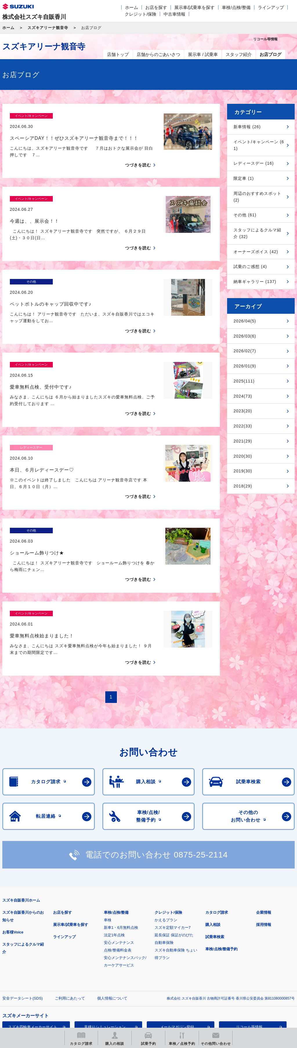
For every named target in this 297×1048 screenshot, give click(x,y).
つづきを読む (138, 155)
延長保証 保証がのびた (174, 864)
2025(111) (244, 381)
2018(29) (242, 486)
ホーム (131, 7)
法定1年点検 (114, 864)
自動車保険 (164, 872)
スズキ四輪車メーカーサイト (32, 956)
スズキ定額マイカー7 (173, 857)
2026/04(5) (244, 321)
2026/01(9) (244, 366)
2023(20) (242, 411)
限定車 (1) (243, 178)
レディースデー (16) (253, 163)
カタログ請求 (216, 842)
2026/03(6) (244, 336)
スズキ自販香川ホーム (21, 829)
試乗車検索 (214, 866)
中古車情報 (174, 14)
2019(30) (242, 471)
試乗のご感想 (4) (250, 266)
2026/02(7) (244, 351)
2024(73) (242, 396)
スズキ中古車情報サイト (32, 986)
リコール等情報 (249, 956)
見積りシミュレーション (105, 956)
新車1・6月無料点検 (121, 857)
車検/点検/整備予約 (221, 878)
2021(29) (242, 441)
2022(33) (242, 426)
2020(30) (242, 456)
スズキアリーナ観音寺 (48, 28)
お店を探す (156, 7)
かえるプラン (166, 849)
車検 (107, 849)
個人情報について (112, 927)
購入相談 (212, 854)
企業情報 (263, 842)
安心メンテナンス (119, 872)
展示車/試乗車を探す (194, 7)
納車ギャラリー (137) (254, 281)
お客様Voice (12, 861)
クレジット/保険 (140, 14)
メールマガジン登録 (177, 956)
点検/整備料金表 (117, 879)
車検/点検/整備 (236, 7)
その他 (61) (244, 215)
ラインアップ (271, 7)
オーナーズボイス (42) (255, 251)
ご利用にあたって (70, 927)
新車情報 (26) (247, 126)
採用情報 (263, 854)
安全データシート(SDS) (22, 927)
